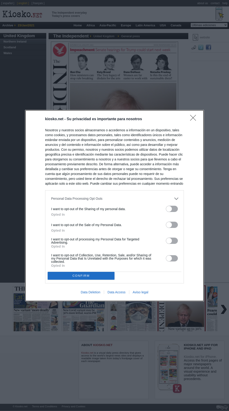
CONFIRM (81, 275)
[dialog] (114, 205)
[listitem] (114, 198)
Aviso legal (140, 292)
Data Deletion (90, 292)
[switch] (172, 209)
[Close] (194, 119)
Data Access (117, 292)
